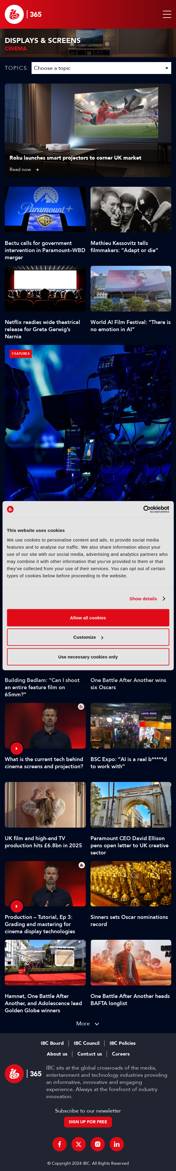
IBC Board (52, 1043)
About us (57, 1054)
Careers (121, 1054)
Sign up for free (88, 1122)
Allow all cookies (88, 617)
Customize (88, 637)
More (83, 1023)
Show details (143, 598)
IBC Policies (122, 1043)
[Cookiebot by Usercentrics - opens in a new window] (143, 509)
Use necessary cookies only (88, 656)
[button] (166, 14)
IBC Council (86, 1043)
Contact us (89, 1054)
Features (20, 353)
